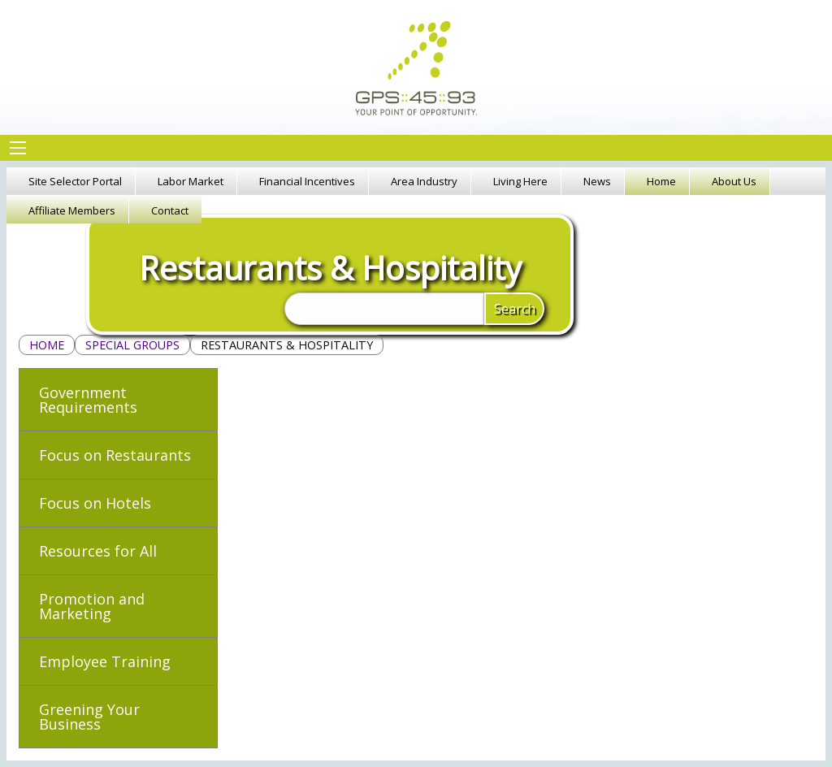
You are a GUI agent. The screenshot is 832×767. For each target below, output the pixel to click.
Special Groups (132, 345)
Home (46, 345)
